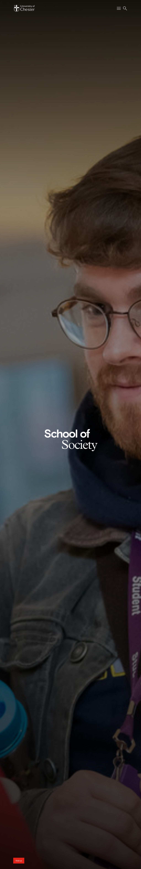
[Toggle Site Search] (125, 8)
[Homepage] (24, 8)
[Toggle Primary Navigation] (119, 8)
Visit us (19, 860)
